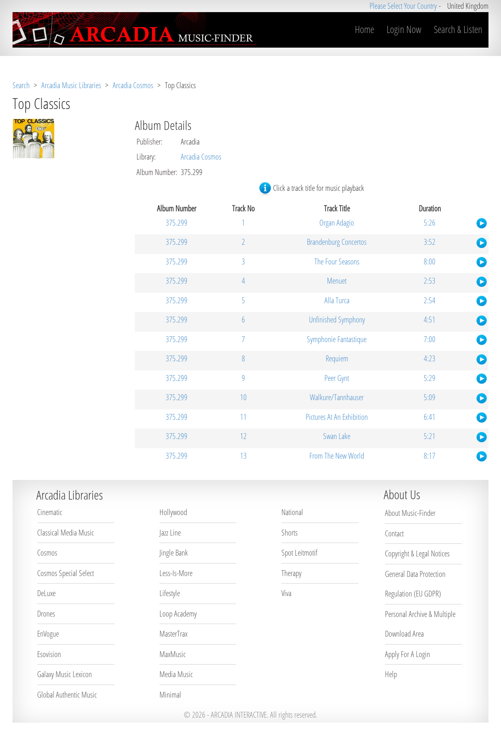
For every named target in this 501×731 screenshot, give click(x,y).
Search (21, 85)
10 (243, 397)
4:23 (429, 358)
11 (243, 416)
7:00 (429, 339)
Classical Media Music (65, 532)
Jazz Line (170, 532)
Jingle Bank (173, 552)
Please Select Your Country (403, 5)
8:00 (429, 261)
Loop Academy (178, 613)
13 (243, 455)
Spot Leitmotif (299, 552)
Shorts (289, 532)
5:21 (429, 436)
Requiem (337, 358)
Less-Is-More (175, 573)
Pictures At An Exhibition (337, 416)
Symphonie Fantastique (337, 339)
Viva (286, 593)
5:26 (429, 222)
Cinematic (49, 512)
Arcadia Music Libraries (71, 85)
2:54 (429, 300)
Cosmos (47, 552)
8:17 (429, 455)
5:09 (429, 397)
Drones (46, 613)
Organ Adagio (336, 222)
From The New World (336, 455)
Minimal (170, 694)
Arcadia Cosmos (133, 85)
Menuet (337, 280)
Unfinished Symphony (337, 319)
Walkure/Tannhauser (337, 397)
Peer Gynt (336, 378)
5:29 (429, 378)
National (292, 512)
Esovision (49, 654)
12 (243, 436)
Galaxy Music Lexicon (64, 674)
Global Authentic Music (67, 694)
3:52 (429, 241)
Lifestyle (169, 593)
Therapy (291, 573)
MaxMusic (172, 654)
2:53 (429, 280)
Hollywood (173, 512)
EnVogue (48, 633)
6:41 (429, 416)
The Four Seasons (336, 261)
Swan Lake (336, 436)
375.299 (176, 222)
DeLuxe (46, 593)
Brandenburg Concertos (337, 241)
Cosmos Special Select (65, 573)
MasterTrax (173, 633)
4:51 (429, 319)
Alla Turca (336, 300)
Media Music (176, 674)
